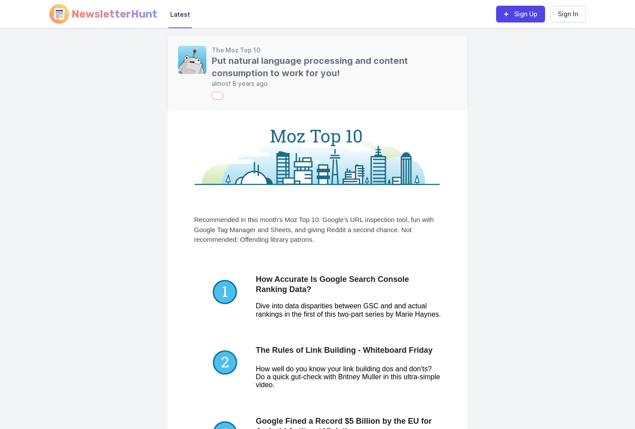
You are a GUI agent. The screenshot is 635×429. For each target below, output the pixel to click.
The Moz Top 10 (236, 50)
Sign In (568, 14)
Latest (180, 14)
